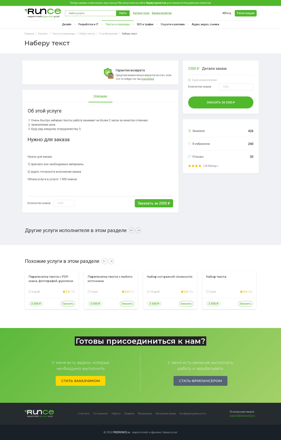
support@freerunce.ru (242, 415)
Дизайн (66, 24)
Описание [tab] (100, 96)
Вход (226, 13)
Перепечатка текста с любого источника (110, 279)
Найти (123, 13)
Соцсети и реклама (173, 24)
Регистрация (245, 13)
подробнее (147, 78)
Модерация (145, 413)
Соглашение (100, 413)
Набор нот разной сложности (169, 276)
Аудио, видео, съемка (205, 24)
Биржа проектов (162, 13)
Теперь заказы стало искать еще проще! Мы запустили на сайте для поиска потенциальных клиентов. (140, 2)
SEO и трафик (145, 24)
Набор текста (216, 276)
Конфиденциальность (193, 413)
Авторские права (166, 413)
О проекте (84, 413)
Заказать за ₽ (154, 203)
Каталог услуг (141, 13)
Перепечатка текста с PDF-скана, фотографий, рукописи (50, 279)
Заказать (67, 303)
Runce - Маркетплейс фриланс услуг (42, 13)
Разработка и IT (88, 24)
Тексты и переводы (118, 24)
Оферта (116, 413)
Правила (129, 413)
